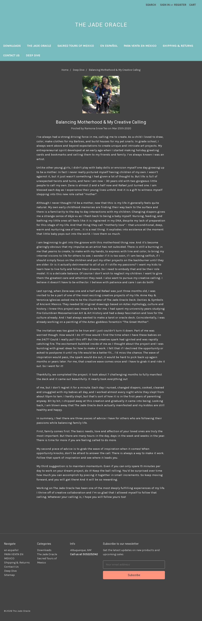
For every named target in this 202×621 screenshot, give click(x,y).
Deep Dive (33, 55)
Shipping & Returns (178, 45)
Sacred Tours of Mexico (75, 45)
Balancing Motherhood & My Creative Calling (101, 122)
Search (151, 5)
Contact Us (11, 55)
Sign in (165, 5)
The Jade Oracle (39, 45)
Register (180, 5)
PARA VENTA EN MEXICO (140, 45)
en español (108, 45)
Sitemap (9, 575)
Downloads (12, 45)
